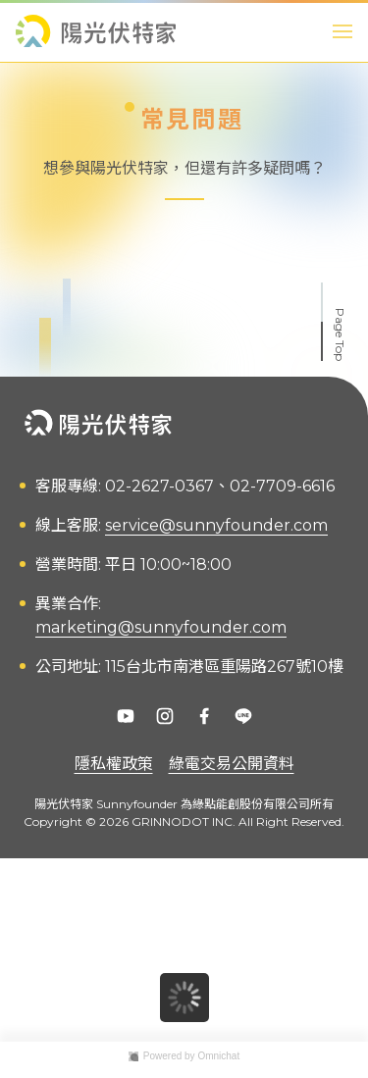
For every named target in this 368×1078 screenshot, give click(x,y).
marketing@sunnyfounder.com (161, 627)
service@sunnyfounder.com (216, 525)
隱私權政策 (114, 763)
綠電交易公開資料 (231, 763)
